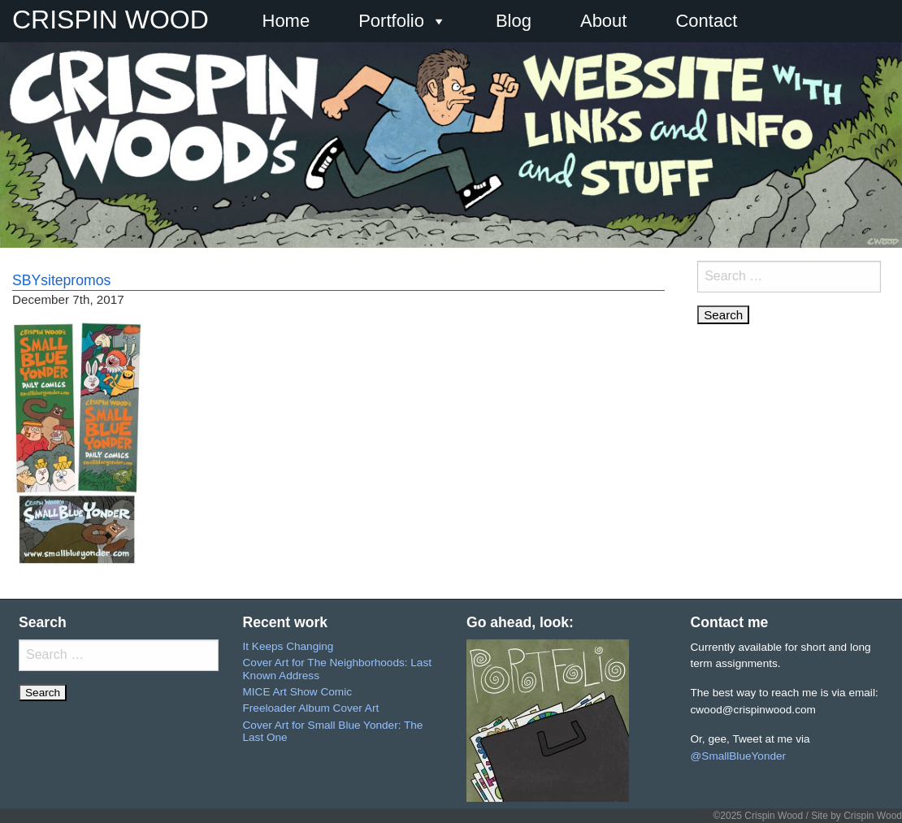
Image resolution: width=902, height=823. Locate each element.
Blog (513, 21)
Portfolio (402, 21)
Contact (706, 21)
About (603, 21)
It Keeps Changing (288, 646)
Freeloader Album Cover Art (311, 708)
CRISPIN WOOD (110, 19)
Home (286, 21)
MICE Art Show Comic (297, 692)
